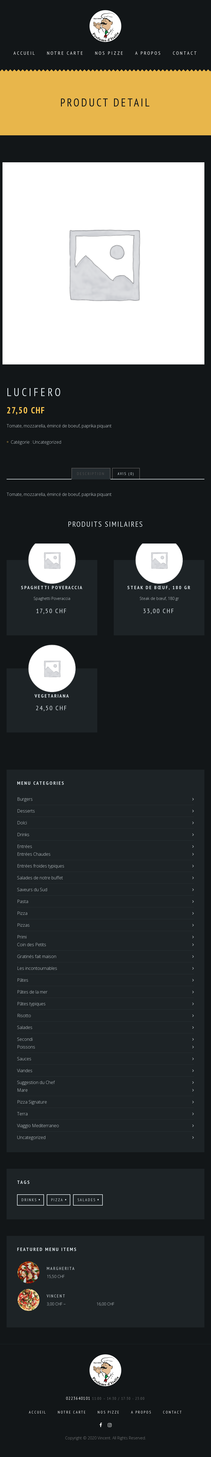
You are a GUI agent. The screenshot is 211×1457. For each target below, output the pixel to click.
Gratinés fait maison (36, 956)
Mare (22, 1090)
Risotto (24, 1016)
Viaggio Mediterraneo (38, 1126)
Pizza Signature (32, 1102)
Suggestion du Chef (36, 1082)
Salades (24, 1027)
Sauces (24, 1059)
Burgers (25, 799)
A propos (148, 53)
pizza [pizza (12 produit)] (57, 1199)
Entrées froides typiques (40, 866)
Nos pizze (109, 53)
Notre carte (65, 53)
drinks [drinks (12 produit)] (29, 1199)
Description (91, 473)
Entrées (24, 846)
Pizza (22, 913)
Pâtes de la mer (32, 992)
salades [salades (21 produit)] (86, 1199)
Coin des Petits (31, 945)
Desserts (26, 811)
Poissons (26, 1047)
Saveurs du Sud (32, 890)
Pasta (22, 901)
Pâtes (22, 980)
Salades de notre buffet (40, 878)
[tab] (90, 473)
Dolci (22, 823)
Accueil (24, 53)
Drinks (23, 835)
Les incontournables (37, 968)
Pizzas (23, 925)
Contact (185, 53)
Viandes (24, 1071)
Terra (22, 1114)
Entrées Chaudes (34, 854)
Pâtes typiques (31, 1004)
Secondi (25, 1039)
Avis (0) (126, 473)
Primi (22, 937)
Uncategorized (47, 442)
